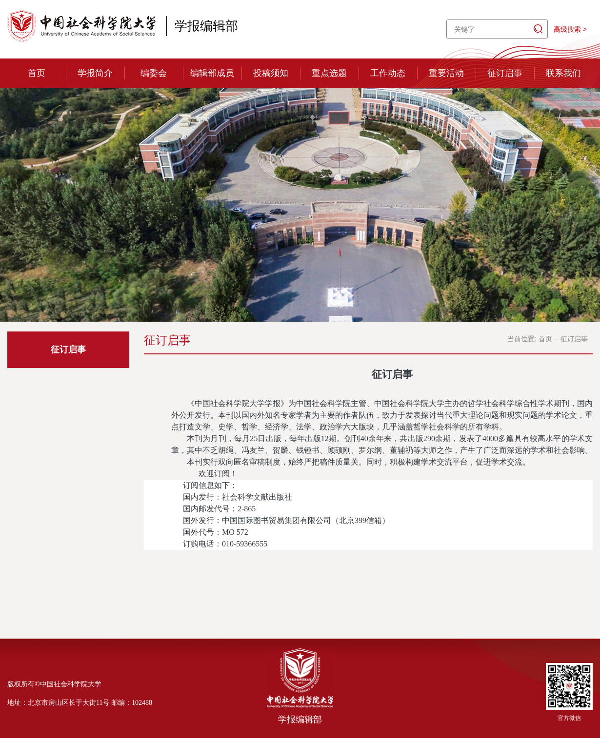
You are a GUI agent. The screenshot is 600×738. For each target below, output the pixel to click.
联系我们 (563, 73)
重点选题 (329, 73)
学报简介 (95, 73)
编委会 (153, 73)
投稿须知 (270, 73)
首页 (36, 73)
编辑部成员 (212, 73)
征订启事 (504, 73)
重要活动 (446, 73)
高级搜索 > (570, 29)
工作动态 (387, 73)
